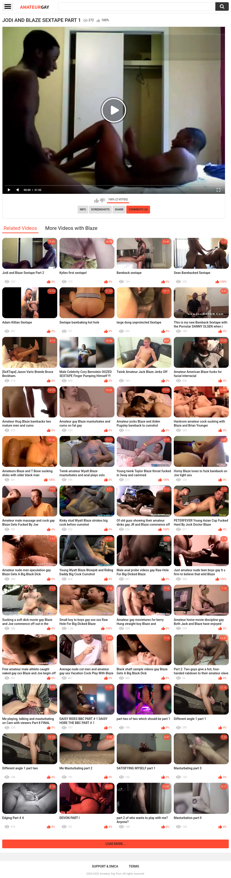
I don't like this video (102, 200)
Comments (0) (138, 209)
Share (119, 209)
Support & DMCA (105, 866)
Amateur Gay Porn (111, 873)
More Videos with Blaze (71, 228)
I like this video (96, 200)
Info (83, 209)
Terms (134, 866)
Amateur (34, 7)
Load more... (115, 844)
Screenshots (100, 209)
